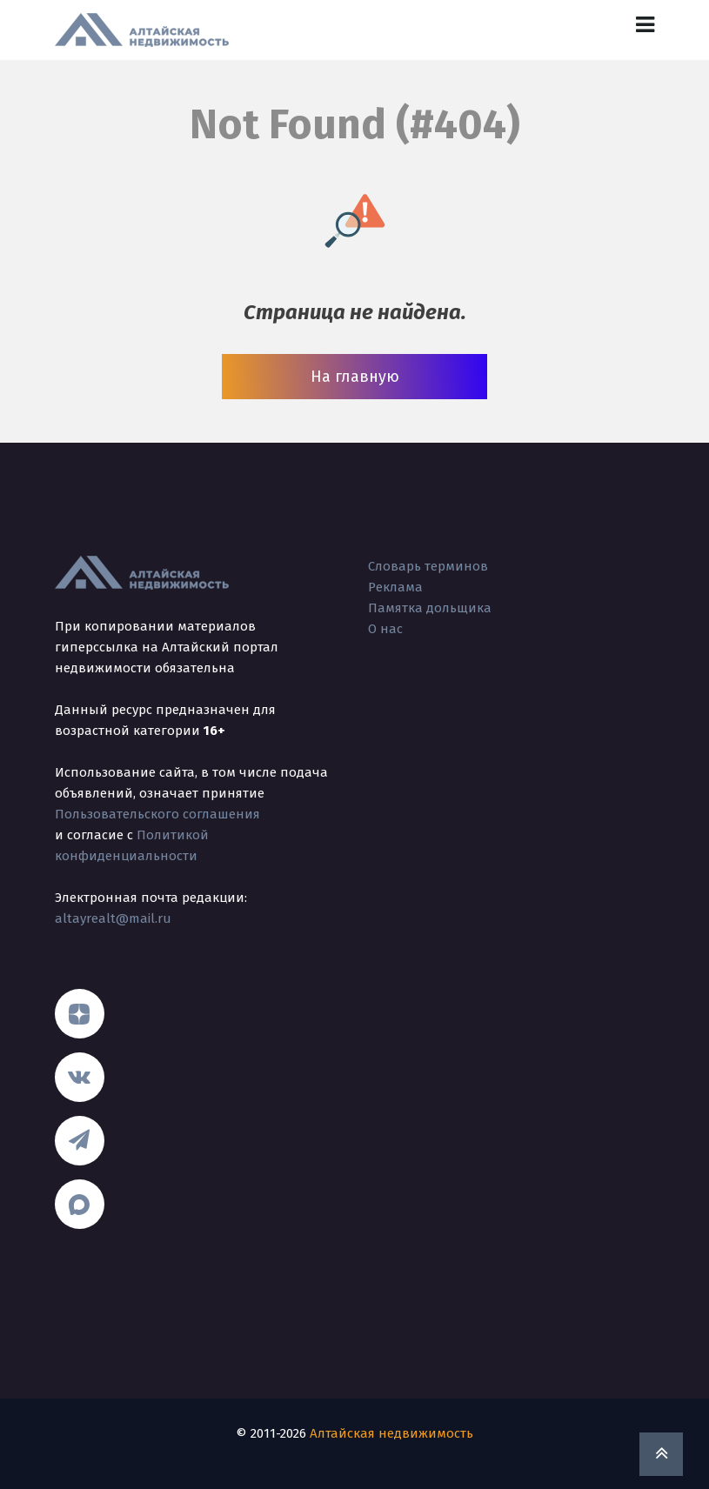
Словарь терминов (428, 566)
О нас (385, 629)
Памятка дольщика (430, 608)
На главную (355, 376)
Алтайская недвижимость (391, 1433)
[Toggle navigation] (645, 25)
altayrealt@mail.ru (113, 918)
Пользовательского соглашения (157, 814)
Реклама (395, 587)
